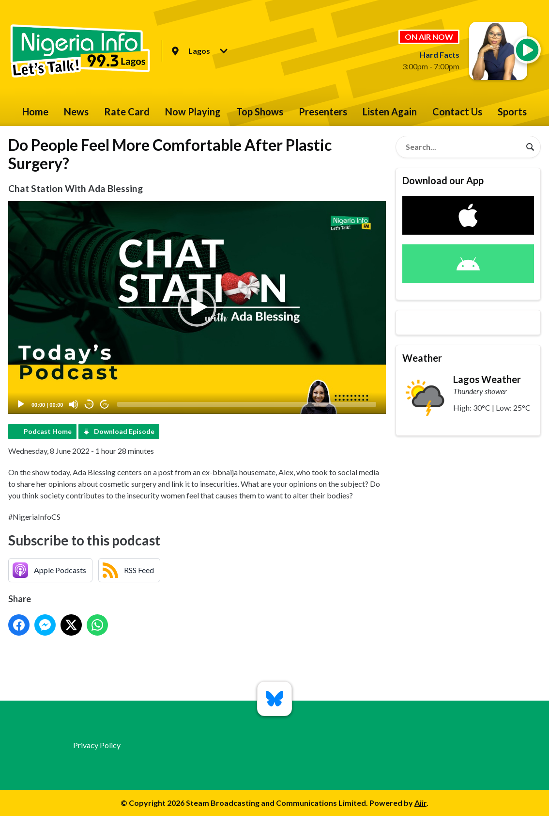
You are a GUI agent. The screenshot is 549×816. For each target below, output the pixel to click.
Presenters (323, 111)
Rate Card (127, 111)
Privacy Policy (97, 745)
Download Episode (124, 431)
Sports (512, 111)
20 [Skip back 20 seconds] (89, 404)
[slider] (246, 404)
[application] (197, 307)
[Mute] (73, 404)
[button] (197, 307)
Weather (422, 358)
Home (35, 111)
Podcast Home (48, 431)
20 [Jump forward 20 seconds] (105, 404)
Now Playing (193, 111)
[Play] (21, 404)
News (76, 111)
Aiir (420, 802)
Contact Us (457, 111)
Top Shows (259, 111)
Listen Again (390, 111)
